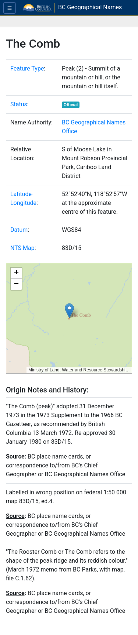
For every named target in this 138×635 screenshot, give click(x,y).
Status (18, 104)
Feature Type (27, 68)
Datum (19, 229)
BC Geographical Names (90, 7)
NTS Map (22, 247)
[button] (69, 310)
